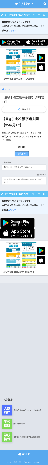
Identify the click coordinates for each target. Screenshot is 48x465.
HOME (24, 454)
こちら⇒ (12, 30)
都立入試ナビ (24, 4)
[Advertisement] (24, 313)
